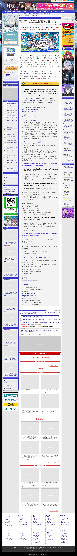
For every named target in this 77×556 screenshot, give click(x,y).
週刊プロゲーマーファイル (12, 110)
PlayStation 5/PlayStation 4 (10, 191)
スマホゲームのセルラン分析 (12, 121)
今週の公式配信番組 (11, 112)
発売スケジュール (23, 522)
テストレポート (50, 533)
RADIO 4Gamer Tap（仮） (12, 132)
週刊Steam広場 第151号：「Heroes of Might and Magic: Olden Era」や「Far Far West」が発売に (30, 391)
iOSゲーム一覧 (36, 541)
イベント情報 (64, 533)
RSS (4, 0)
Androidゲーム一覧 (37, 542)
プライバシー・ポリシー (38, 552)
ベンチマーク (50, 539)
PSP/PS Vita (62, 515)
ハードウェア (46, 11)
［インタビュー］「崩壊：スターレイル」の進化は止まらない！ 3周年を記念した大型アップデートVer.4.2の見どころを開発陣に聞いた (10, 342)
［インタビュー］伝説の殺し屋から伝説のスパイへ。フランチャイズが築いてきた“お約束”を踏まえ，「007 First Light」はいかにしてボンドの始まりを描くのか (10, 374)
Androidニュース (36, 533)
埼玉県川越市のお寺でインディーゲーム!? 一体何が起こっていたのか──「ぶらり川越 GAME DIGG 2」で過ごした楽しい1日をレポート (68, 120)
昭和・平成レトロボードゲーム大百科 (12, 148)
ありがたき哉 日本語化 (11, 160)
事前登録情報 (36, 535)
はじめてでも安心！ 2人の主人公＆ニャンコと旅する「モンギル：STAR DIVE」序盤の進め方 (10, 258)
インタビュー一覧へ (54, 510)
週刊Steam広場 (10, 127)
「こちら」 (45, 548)
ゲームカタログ (47, 13)
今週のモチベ (9, 108)
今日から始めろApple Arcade (12, 142)
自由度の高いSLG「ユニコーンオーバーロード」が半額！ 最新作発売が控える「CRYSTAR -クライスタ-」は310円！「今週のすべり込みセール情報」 (30, 410)
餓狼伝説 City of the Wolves (68, 197)
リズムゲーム (64, 539)
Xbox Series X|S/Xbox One (10, 189)
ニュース (8, 74)
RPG (40, 330)
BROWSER (36, 330)
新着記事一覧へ (54, 365)
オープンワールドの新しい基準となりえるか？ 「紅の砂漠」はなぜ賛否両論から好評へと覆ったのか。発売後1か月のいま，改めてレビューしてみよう (10, 292)
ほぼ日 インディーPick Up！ (12, 129)
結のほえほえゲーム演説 (11, 140)
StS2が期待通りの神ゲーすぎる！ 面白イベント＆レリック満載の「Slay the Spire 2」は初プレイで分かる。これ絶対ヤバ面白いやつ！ (10, 324)
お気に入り (60, 0)
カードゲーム (44, 330)
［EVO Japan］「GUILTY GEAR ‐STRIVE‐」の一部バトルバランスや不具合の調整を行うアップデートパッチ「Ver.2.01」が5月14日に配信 (68, 151)
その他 (62, 541)
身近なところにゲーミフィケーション (12, 163)
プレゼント (8, 177)
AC (51, 11)
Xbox (14, 11)
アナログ (57, 11)
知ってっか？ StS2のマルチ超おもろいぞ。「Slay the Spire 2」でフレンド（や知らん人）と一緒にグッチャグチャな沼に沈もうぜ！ (10, 308)
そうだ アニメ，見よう (11, 134)
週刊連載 (7, 522)
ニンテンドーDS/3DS (23, 530)
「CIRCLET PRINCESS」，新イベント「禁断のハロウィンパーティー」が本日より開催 (40, 315)
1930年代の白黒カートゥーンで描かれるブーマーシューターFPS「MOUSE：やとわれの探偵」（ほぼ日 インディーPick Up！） (50, 410)
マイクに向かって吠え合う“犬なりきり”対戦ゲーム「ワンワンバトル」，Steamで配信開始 (68, 126)
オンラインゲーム (9, 516)
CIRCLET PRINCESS (10, 53)
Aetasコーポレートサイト (10, 388)
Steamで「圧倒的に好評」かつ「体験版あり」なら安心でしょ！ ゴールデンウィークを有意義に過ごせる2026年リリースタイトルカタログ (10, 242)
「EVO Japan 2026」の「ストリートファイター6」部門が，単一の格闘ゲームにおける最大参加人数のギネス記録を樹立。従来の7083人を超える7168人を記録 (68, 102)
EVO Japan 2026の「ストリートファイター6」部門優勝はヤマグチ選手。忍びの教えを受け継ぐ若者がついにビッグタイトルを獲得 (68, 108)
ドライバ (7, 183)
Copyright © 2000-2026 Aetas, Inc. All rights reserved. (38, 554)
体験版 (24, 13)
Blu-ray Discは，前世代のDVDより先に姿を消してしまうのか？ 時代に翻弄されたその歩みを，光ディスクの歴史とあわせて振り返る (10, 274)
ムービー (29, 13)
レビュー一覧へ (54, 462)
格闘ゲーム (63, 535)
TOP (5, 11)
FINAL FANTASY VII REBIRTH (68, 181)
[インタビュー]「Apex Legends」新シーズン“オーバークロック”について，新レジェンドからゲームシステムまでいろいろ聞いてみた (50, 505)
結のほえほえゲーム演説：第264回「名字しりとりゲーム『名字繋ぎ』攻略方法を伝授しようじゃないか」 (50, 391)
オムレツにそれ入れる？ (68, 200)
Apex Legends (66, 204)
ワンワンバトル (67, 185)
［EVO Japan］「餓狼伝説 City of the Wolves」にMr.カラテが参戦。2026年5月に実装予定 (68, 132)
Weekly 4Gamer (10, 105)
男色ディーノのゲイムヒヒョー (12, 118)
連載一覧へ (16, 170)
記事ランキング (8, 525)
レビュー (5, 13)
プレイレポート (11, 13)
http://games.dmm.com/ (29, 100)
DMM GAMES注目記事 (29, 331)
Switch (24, 11)
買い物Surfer (9, 157)
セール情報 (35, 536)
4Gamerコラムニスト (11, 150)
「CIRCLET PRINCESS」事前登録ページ (41, 83)
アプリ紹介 (35, 538)
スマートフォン (35, 530)
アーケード (62, 530)
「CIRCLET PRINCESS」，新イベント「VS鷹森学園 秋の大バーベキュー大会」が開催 (40, 322)
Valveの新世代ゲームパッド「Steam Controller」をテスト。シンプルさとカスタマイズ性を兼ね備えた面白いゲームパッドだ (50, 437)
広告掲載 (46, 552)
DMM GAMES (9, 57)
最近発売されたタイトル (37, 13)
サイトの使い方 (18, 0)
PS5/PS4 (19, 11)
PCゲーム (7, 187)
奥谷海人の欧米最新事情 (11, 103)
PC (9, 11)
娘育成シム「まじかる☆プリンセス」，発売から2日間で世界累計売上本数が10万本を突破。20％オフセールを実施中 (68, 157)
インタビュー (18, 13)
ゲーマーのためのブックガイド (12, 137)
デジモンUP (66, 192)
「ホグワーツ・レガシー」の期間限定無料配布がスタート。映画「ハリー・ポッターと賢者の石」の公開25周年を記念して (68, 114)
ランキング (71, 0)
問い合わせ (25, 0)
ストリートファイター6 (68, 172)
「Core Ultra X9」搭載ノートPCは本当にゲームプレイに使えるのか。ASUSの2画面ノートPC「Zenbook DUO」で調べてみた (30, 437)
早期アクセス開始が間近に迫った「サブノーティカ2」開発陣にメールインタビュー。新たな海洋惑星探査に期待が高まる (10, 358)
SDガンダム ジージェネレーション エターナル (68, 176)
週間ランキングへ (71, 160)
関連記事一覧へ (58, 310)
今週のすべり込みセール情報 (12, 124)
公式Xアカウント (10, 0)
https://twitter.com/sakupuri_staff (30, 116)
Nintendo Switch (8, 193)
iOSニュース (36, 532)
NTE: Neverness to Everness (69, 168)
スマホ (29, 11)
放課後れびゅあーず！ (11, 168)
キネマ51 (8, 165)
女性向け (35, 11)
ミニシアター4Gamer (11, 155)
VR (40, 11)
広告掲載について (9, 385)
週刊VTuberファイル (11, 115)
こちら (30, 29)
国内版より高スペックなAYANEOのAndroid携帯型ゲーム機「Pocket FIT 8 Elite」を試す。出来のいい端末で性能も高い (50, 456)
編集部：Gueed (58, 24)
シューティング (64, 538)
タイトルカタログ (23, 524)
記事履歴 (65, 0)
